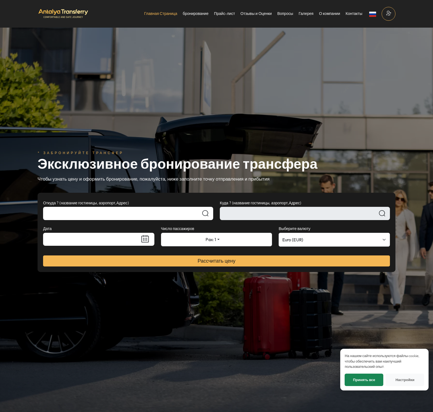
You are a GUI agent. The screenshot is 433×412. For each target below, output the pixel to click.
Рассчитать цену (217, 261)
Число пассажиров (177, 228)
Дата (47, 228)
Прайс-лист (224, 13)
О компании (329, 13)
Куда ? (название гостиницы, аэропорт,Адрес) (260, 202)
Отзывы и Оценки (256, 13)
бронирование (195, 13)
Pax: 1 (210, 239)
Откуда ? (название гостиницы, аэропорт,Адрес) (86, 202)
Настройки (403, 395)
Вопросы (285, 13)
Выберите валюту (294, 228)
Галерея (306, 13)
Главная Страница (160, 13)
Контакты (354, 13)
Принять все (363, 395)
